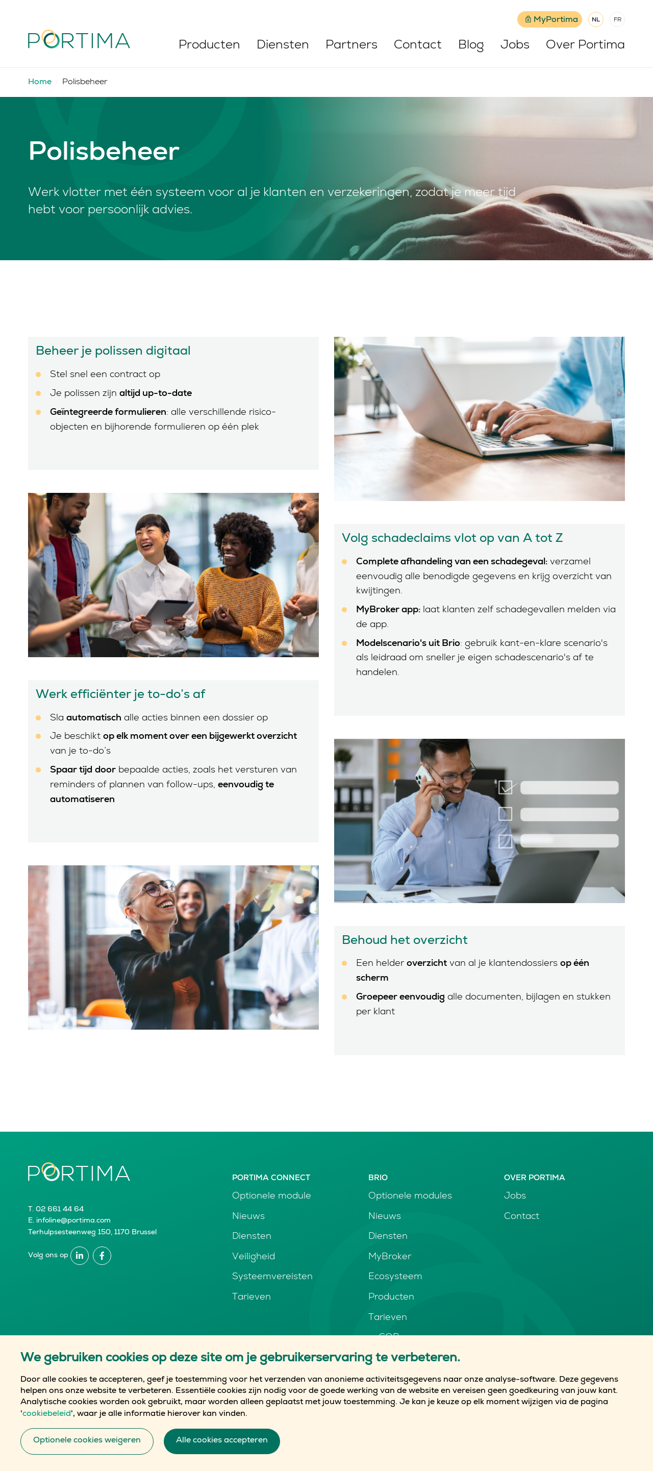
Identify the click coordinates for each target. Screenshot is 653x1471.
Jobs (515, 46)
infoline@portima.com (73, 1221)
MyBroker (389, 1257)
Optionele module (271, 1196)
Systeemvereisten (272, 1277)
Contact (418, 46)
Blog (471, 46)
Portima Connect (271, 1178)
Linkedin (79, 1255)
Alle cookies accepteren (222, 1454)
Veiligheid (253, 1257)
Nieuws (248, 1216)
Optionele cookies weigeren (87, 1454)
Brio (378, 1178)
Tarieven (251, 1297)
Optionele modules (410, 1196)
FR (617, 20)
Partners (351, 46)
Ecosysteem (395, 1277)
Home (40, 83)
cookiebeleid (46, 1427)
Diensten (283, 46)
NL (596, 20)
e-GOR (383, 1337)
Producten (209, 46)
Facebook (102, 1255)
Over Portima (585, 46)
